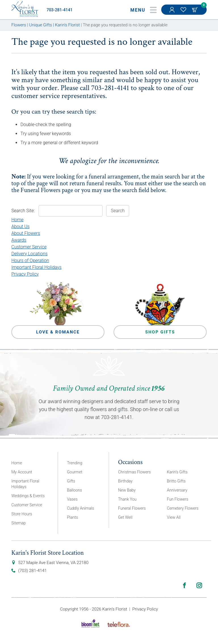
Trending (74, 463)
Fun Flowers (177, 499)
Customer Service (29, 247)
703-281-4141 (60, 10)
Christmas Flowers (134, 472)
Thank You (127, 499)
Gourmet (74, 472)
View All (174, 517)
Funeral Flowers (40, 190)
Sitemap (18, 523)
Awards (18, 240)
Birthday (125, 481)
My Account (172, 12)
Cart (195, 10)
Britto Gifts (176, 481)
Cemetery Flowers (182, 508)
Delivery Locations (29, 253)
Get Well (125, 517)
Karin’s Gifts (177, 472)
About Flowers (25, 233)
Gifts (71, 481)
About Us (20, 226)
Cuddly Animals (80, 508)
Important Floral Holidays (36, 267)
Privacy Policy (25, 274)
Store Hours (21, 514)
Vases (72, 499)
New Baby (127, 490)
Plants (72, 517)
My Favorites (184, 12)
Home (17, 219)
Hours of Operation (30, 260)
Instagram (199, 585)
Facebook (184, 585)
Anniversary (177, 490)
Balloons (74, 490)
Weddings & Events (28, 496)
